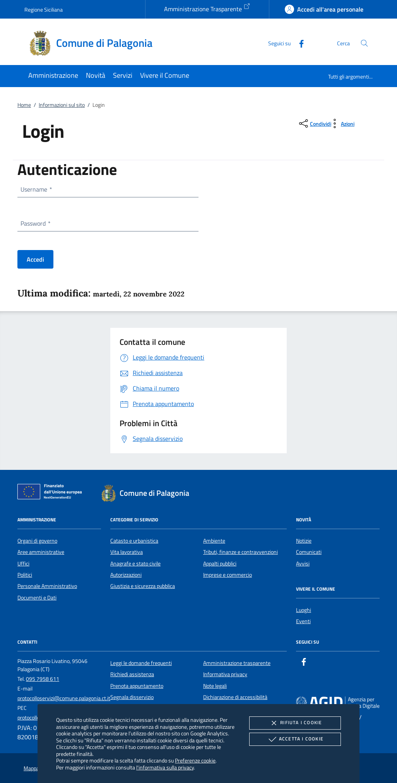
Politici (24, 575)
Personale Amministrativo (47, 586)
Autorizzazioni (126, 575)
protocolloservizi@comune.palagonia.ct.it (63, 698)
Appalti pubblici (219, 563)
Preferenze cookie (195, 760)
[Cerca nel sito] (364, 43)
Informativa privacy (225, 674)
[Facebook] (298, 43)
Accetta (295, 739)
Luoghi (303, 610)
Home (24, 105)
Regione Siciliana (43, 9)
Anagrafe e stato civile (135, 563)
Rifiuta (295, 723)
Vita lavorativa (126, 552)
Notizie (303, 540)
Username (36, 189)
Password (35, 223)
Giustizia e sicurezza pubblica (142, 586)
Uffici (23, 563)
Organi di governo (37, 540)
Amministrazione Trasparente (207, 8)
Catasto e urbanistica (134, 540)
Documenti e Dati (36, 597)
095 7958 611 (42, 679)
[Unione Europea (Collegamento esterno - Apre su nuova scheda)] (51, 493)
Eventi (303, 621)
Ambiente (214, 540)
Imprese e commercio (227, 575)
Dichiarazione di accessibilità (235, 697)
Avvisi (303, 563)
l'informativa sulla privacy (165, 767)
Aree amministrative (40, 552)
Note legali (215, 686)
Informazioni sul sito (62, 105)
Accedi (35, 259)
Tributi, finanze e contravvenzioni (240, 552)
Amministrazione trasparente (236, 663)
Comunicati (309, 552)
